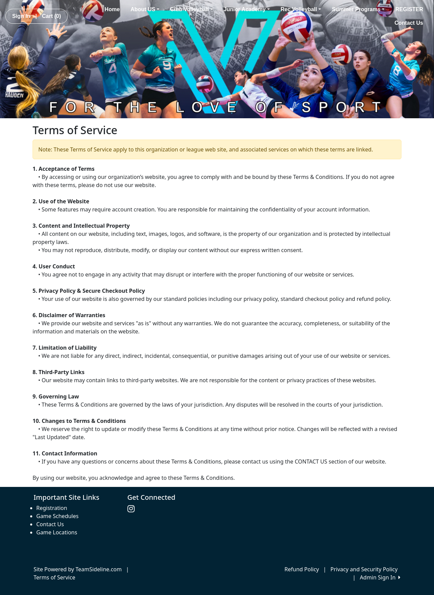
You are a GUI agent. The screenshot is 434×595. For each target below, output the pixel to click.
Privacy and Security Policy (364, 569)
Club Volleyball (191, 9)
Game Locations (56, 532)
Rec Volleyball (301, 9)
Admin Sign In (380, 577)
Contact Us (409, 23)
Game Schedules (57, 516)
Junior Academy (247, 9)
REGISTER (409, 9)
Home (112, 9)
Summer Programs (358, 9)
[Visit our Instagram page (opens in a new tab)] (132, 509)
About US (145, 9)
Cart (51, 16)
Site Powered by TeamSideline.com (78, 569)
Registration (51, 508)
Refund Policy (301, 569)
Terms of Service (54, 577)
